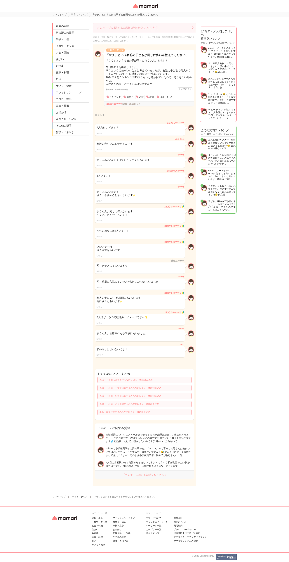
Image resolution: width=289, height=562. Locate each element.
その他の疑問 (64, 125)
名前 (141, 97)
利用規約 (178, 525)
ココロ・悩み (64, 99)
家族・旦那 (62, 105)
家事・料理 (62, 72)
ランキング (115, 97)
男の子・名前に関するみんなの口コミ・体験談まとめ (126, 379)
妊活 (58, 79)
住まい (60, 59)
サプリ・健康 (64, 85)
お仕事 (60, 65)
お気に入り (186, 89)
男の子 (130, 97)
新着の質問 (62, 26)
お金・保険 (62, 52)
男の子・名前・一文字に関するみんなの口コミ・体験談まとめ (130, 388)
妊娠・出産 (62, 39)
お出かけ (61, 112)
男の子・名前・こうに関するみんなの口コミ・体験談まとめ (129, 404)
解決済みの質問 (65, 32)
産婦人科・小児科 (66, 118)
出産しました (166, 97)
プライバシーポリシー (185, 529)
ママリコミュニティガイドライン (190, 537)
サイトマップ (152, 533)
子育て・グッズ (65, 45)
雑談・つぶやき (65, 132)
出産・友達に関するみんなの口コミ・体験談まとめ (125, 412)
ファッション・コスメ (69, 92)
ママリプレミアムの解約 (186, 541)
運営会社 (178, 518)
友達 (151, 97)
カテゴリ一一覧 (153, 529)
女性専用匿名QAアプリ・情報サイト (145, 8)
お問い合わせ (180, 522)
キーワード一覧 (153, 525)
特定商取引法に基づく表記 (187, 533)
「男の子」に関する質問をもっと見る (144, 474)
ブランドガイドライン (157, 522)
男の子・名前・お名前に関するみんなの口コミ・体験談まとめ (130, 396)
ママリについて (153, 518)
